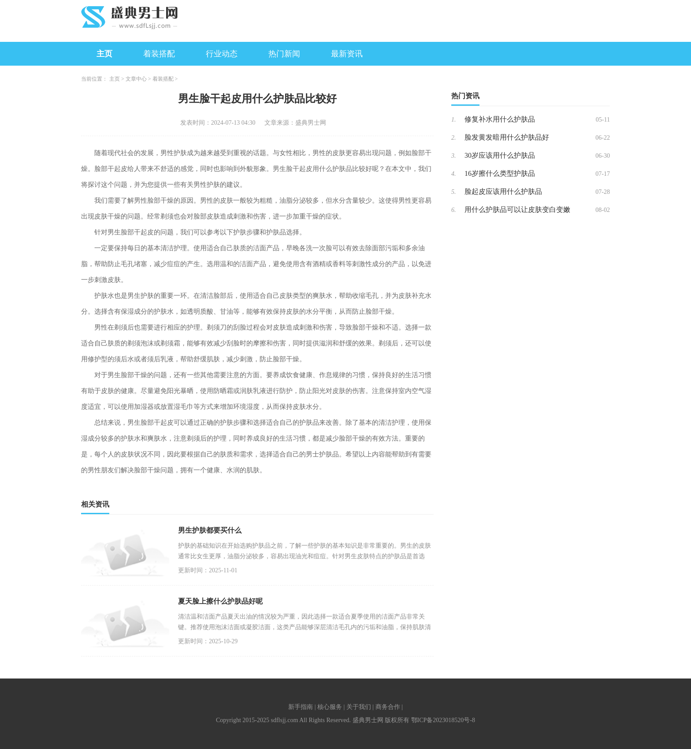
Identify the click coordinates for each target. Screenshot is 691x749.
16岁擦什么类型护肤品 (499, 173)
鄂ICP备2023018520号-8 (443, 720)
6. (453, 210)
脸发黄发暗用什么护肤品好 (506, 137)
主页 (104, 53)
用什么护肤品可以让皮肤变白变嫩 (517, 209)
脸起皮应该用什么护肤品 (503, 191)
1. (453, 119)
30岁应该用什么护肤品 (499, 155)
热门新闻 (284, 53)
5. (453, 192)
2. (453, 137)
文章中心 (136, 79)
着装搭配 (159, 53)
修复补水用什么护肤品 (499, 119)
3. (453, 155)
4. (453, 174)
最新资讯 (347, 53)
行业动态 (222, 53)
